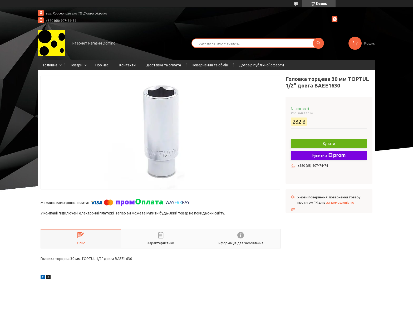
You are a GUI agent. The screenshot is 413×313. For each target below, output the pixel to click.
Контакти (127, 65)
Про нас (102, 65)
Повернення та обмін (210, 65)
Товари (76, 65)
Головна (50, 65)
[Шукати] (318, 43)
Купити (329, 143)
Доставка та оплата (163, 65)
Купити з (329, 155)
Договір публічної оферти (261, 65)
